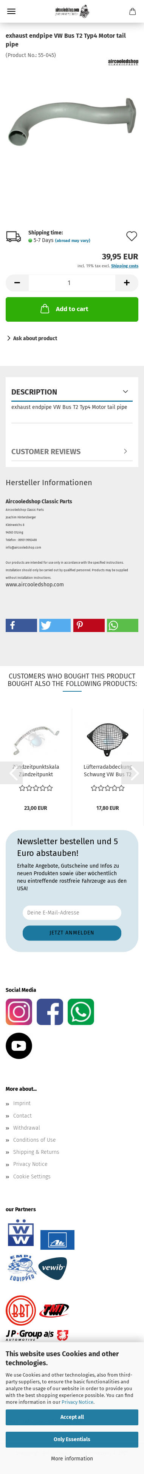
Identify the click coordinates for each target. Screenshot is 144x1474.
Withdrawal (26, 1128)
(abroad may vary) (72, 240)
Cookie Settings (32, 1176)
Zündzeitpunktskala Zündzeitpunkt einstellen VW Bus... (35, 771)
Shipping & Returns (36, 1152)
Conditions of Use (34, 1140)
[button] (17, 282)
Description (34, 391)
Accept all (72, 1417)
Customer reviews (46, 451)
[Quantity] (72, 282)
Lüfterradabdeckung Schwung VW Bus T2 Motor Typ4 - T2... (108, 771)
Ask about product (35, 338)
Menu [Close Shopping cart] (11, 11)
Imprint (22, 1103)
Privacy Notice (77, 1402)
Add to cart (63, 308)
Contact (22, 1116)
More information (72, 1458)
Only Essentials (72, 1439)
